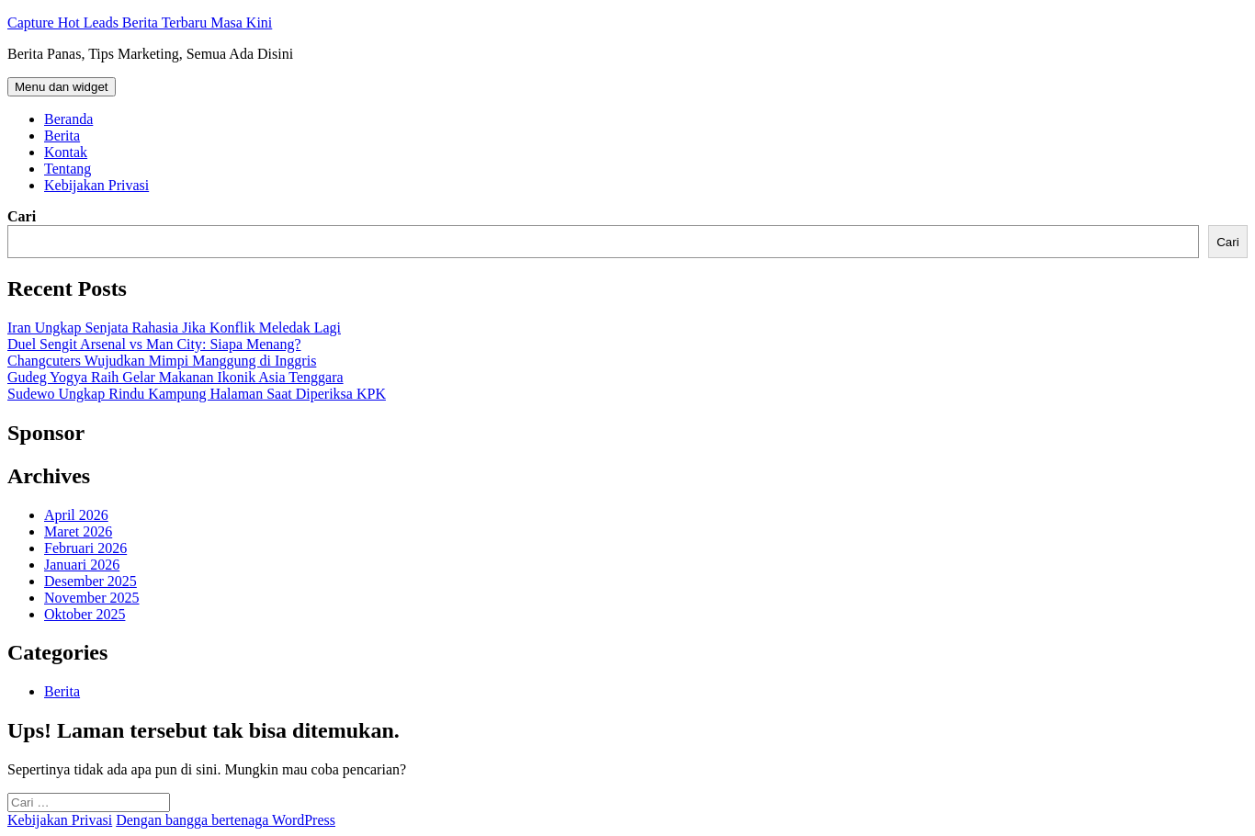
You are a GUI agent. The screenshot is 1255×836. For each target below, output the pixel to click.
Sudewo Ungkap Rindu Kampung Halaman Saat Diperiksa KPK (196, 393)
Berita (62, 135)
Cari (21, 216)
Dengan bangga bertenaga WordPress (225, 820)
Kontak (65, 152)
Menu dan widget (61, 87)
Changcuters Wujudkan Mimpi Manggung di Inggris (161, 360)
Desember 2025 (90, 581)
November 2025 (92, 597)
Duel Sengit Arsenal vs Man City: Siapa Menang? (154, 344)
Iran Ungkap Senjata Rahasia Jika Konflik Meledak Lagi (174, 327)
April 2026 (76, 515)
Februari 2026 (85, 548)
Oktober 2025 (84, 614)
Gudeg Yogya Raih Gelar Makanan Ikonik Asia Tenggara (175, 377)
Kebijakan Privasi (96, 185)
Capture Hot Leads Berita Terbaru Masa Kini (139, 22)
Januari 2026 (81, 564)
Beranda (68, 119)
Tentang (67, 168)
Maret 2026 (78, 531)
